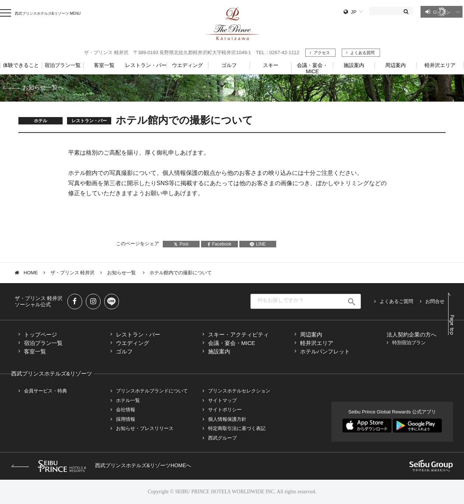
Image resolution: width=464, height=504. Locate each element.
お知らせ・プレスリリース (144, 428)
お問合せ (434, 301)
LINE (258, 244)
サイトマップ (222, 400)
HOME (31, 272)
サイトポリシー (225, 409)
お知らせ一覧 (122, 272)
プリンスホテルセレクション (239, 391)
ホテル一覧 (128, 400)
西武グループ (222, 438)
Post (181, 244)
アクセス (322, 52)
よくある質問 (362, 52)
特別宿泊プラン (409, 342)
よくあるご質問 (396, 301)
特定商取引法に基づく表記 (237, 428)
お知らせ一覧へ (43, 87)
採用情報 (125, 419)
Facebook (220, 244)
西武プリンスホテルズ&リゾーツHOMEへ (101, 465)
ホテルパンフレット (325, 351)
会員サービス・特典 (45, 391)
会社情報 (125, 409)
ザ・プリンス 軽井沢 (72, 272)
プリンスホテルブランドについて (152, 391)
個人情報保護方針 (227, 419)
